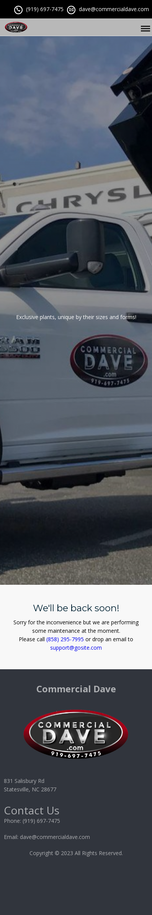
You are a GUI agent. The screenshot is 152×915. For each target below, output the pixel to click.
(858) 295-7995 (65, 639)
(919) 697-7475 (45, 9)
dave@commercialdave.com (114, 9)
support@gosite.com (76, 647)
